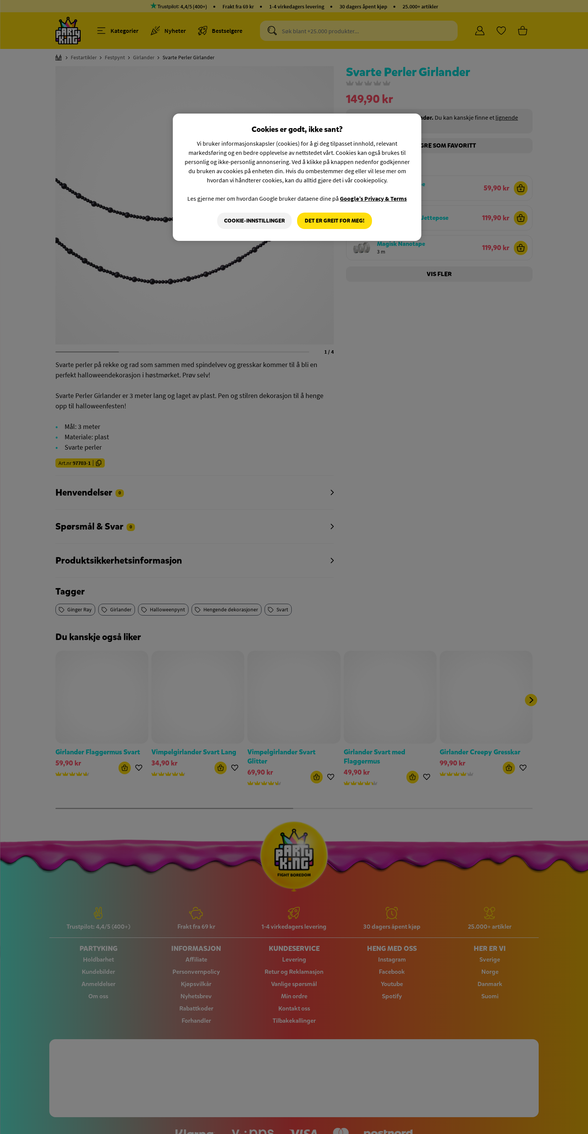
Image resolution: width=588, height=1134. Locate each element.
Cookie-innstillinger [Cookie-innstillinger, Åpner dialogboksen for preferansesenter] (254, 220)
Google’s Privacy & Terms (373, 198)
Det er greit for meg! (334, 220)
